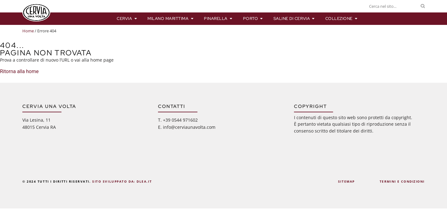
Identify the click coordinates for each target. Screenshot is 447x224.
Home (28, 31)
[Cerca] (423, 6)
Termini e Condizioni (402, 181)
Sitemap (346, 181)
